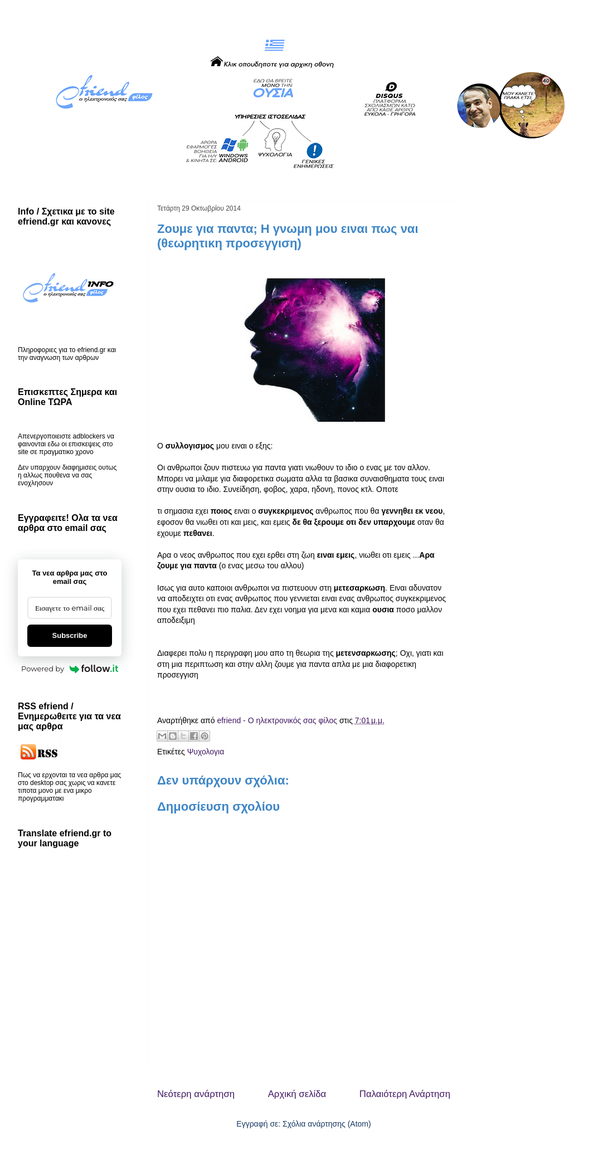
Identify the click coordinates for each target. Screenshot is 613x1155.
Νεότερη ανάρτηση (196, 1094)
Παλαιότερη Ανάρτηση (404, 1094)
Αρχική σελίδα (297, 1094)
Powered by (69, 668)
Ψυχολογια (206, 751)
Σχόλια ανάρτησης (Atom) (327, 1123)
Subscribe (69, 635)
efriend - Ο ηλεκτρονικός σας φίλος (278, 720)
